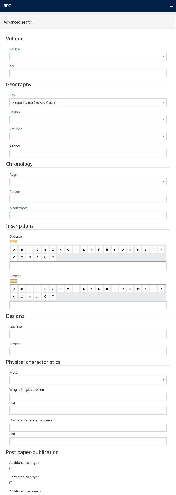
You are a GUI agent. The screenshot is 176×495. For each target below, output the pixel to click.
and (12, 403)
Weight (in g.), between (26, 389)
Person (14, 191)
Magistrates (18, 208)
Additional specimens (25, 491)
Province (15, 129)
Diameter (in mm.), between (30, 420)
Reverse (15, 275)
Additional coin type (24, 462)
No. (12, 66)
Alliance (15, 146)
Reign (13, 174)
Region (14, 112)
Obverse (15, 236)
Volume (15, 49)
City (12, 95)
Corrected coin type (24, 477)
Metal (13, 372)
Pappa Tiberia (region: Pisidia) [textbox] (34, 102)
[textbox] (88, 56)
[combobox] (88, 56)
